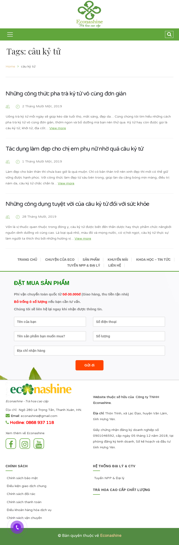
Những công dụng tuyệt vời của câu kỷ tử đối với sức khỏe (77, 203)
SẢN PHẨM (91, 259)
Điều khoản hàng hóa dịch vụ (29, 510)
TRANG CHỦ (27, 259)
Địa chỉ (11, 410)
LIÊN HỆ (114, 265)
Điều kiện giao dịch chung (26, 486)
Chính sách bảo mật (22, 478)
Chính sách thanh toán (24, 502)
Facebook (11, 443)
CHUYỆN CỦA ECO (60, 259)
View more (57, 128)
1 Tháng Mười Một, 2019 (42, 161)
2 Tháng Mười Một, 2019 (42, 106)
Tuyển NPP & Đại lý (109, 478)
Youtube (39, 443)
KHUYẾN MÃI (118, 259)
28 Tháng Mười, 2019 (39, 217)
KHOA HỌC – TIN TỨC (153, 259)
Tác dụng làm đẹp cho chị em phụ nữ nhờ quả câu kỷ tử (74, 148)
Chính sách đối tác (21, 494)
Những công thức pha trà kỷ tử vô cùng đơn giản (66, 93)
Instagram (25, 443)
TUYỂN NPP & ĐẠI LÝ (83, 265)
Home (10, 66)
